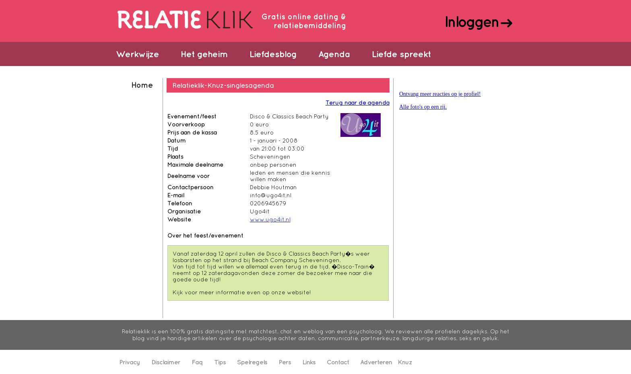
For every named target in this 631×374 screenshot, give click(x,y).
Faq (197, 362)
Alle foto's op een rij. (423, 107)
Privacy (129, 362)
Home (142, 84)
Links (309, 362)
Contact (338, 362)
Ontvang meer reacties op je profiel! (440, 94)
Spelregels (252, 362)
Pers (284, 362)
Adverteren (376, 362)
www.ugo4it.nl (270, 219)
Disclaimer (165, 362)
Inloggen (471, 21)
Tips (220, 362)
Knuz (405, 362)
